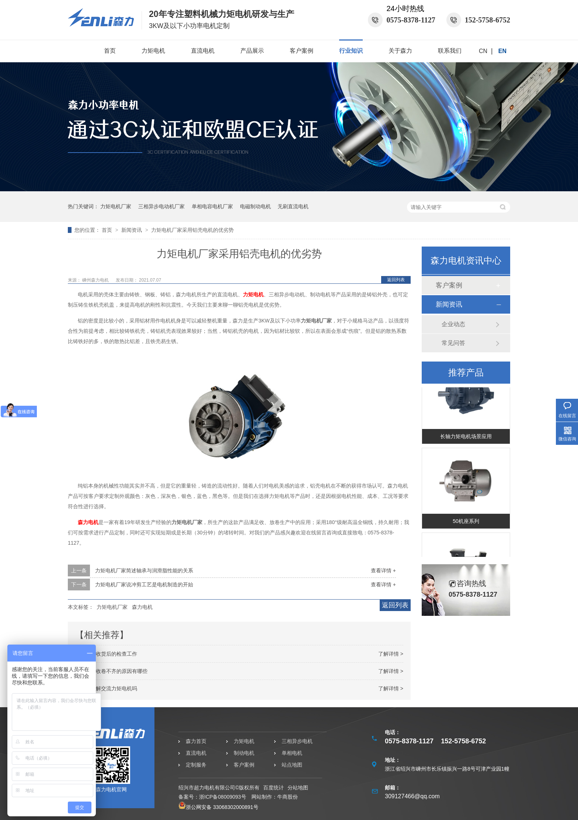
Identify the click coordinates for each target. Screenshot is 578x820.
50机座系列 (466, 522)
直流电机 (203, 51)
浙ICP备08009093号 (222, 797)
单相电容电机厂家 (212, 206)
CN (483, 51)
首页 (110, 51)
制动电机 (244, 753)
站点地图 (292, 765)
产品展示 (252, 51)
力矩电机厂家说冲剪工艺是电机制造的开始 (144, 584)
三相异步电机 (297, 741)
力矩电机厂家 (115, 206)
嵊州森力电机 (96, 280)
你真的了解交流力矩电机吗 (106, 688)
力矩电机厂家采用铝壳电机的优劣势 (192, 230)
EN (502, 51)
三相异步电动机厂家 (161, 206)
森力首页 (196, 741)
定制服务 (196, 765)
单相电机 (292, 753)
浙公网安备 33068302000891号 (218, 807)
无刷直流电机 (293, 206)
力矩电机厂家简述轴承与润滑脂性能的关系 (144, 570)
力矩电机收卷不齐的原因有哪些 (111, 671)
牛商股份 (287, 797)
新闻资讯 (132, 230)
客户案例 (301, 51)
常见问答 (453, 343)
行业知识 (351, 51)
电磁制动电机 (255, 206)
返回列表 (396, 279)
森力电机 (88, 522)
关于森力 (400, 51)
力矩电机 (153, 51)
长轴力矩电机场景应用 (466, 437)
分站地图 (298, 788)
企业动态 (453, 324)
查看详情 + (383, 570)
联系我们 (450, 51)
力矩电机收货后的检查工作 (106, 654)
